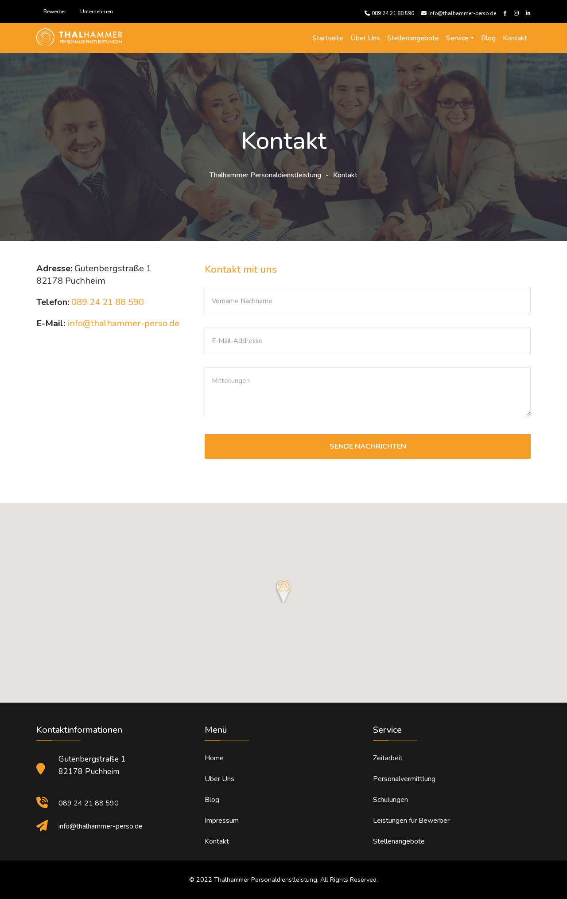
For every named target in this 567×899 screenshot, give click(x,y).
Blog (488, 38)
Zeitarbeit (388, 758)
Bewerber (54, 11)
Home (214, 758)
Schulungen (390, 800)
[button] (283, 591)
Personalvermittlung (404, 779)
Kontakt (515, 38)
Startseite (327, 38)
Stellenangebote (413, 38)
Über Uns (365, 38)
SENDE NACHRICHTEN (368, 446)
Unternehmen (96, 11)
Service (457, 38)
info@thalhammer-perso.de (123, 323)
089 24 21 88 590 (107, 302)
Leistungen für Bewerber (411, 820)
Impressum (222, 820)
